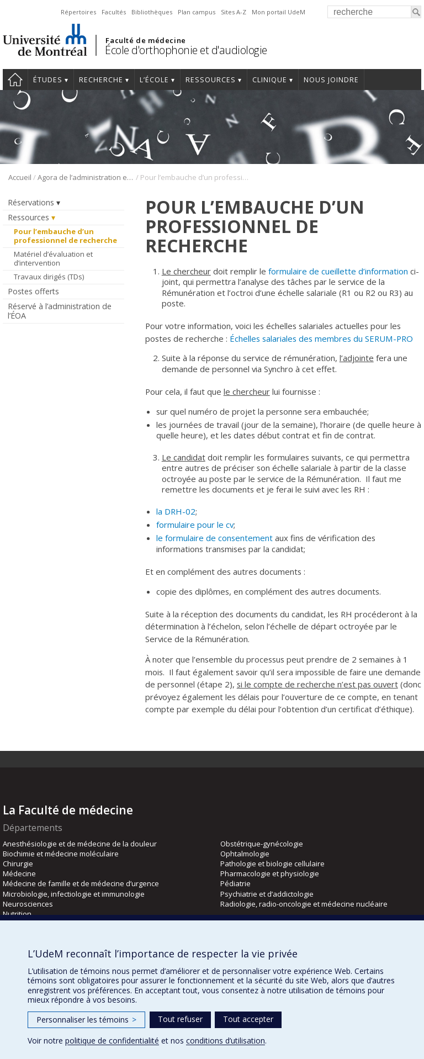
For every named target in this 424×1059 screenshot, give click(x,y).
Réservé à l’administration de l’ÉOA (60, 311)
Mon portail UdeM (278, 12)
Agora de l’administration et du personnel (86, 177)
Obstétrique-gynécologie (261, 844)
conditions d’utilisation (225, 1040)
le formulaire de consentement (214, 537)
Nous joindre (331, 79)
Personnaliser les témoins (86, 1019)
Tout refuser (180, 1019)
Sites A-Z (233, 12)
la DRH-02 (175, 511)
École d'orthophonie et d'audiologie (186, 50)
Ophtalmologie (244, 854)
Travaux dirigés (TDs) (49, 277)
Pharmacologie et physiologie (269, 873)
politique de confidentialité (112, 1040)
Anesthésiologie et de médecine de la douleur (80, 844)
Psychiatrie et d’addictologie (267, 894)
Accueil (15, 79)
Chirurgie (18, 864)
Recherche (101, 79)
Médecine (19, 873)
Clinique (269, 79)
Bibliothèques (151, 12)
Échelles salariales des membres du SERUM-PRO (321, 338)
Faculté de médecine (145, 40)
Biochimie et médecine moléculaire (61, 854)
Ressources (211, 79)
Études (47, 79)
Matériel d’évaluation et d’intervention (53, 258)
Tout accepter (248, 1019)
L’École (154, 79)
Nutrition (17, 914)
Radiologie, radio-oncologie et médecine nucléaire (304, 904)
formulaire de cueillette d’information (338, 271)
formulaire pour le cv (195, 524)
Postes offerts (33, 291)
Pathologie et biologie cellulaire (272, 864)
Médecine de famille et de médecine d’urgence (81, 883)
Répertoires (78, 12)
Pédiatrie (235, 883)
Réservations (31, 202)
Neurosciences (28, 904)
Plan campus (196, 12)
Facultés (114, 12)
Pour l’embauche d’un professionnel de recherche (66, 235)
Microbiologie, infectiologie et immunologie (74, 894)
